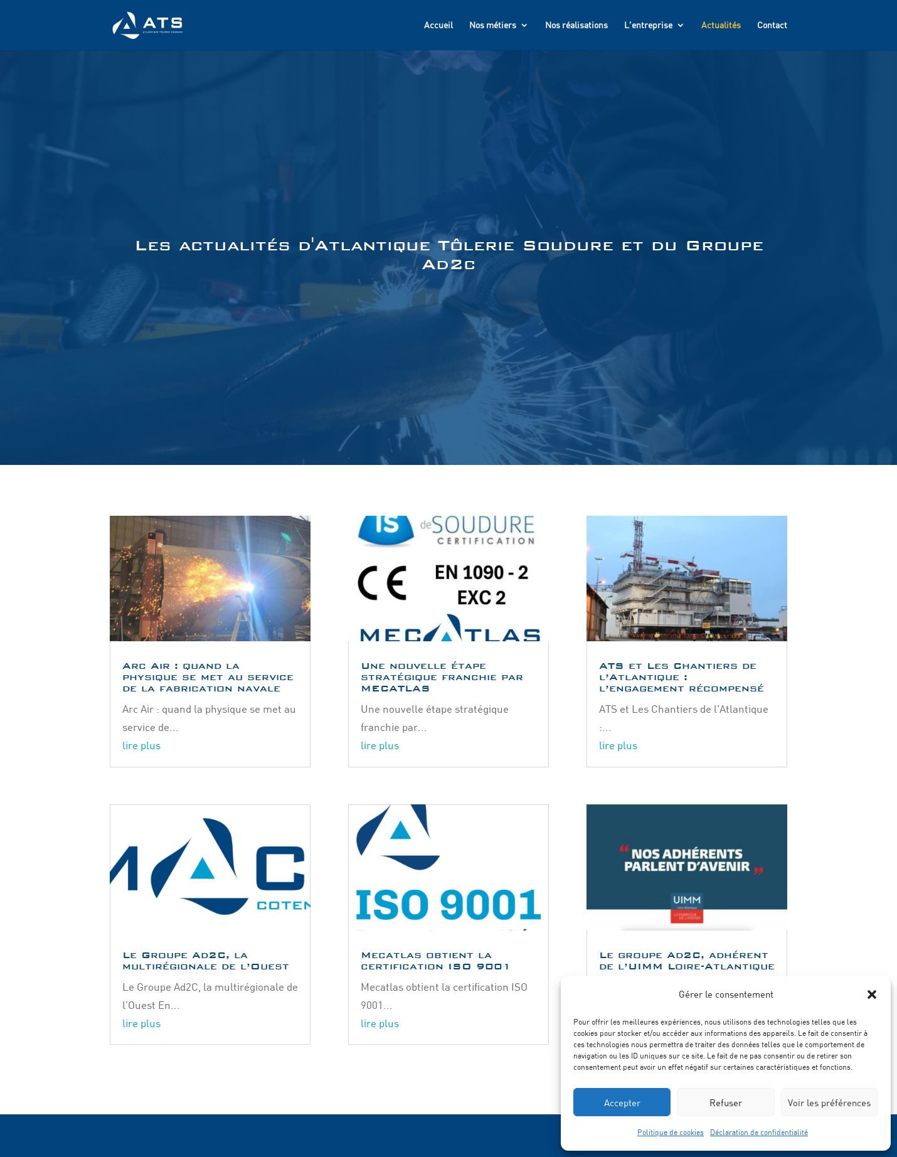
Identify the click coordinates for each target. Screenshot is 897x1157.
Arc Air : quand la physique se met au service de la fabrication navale (208, 676)
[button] (872, 994)
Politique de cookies (670, 1132)
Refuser (725, 1102)
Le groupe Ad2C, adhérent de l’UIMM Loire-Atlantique (687, 960)
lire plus (141, 745)
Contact (772, 25)
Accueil (438, 25)
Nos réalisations (576, 25)
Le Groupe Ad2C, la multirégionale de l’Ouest (205, 960)
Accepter (622, 1102)
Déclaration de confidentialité (759, 1132)
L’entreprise (648, 25)
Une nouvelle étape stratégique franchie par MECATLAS (442, 676)
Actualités (721, 25)
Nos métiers (492, 25)
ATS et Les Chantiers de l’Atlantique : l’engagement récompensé (681, 676)
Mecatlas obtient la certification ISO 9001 (436, 960)
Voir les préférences (829, 1102)
